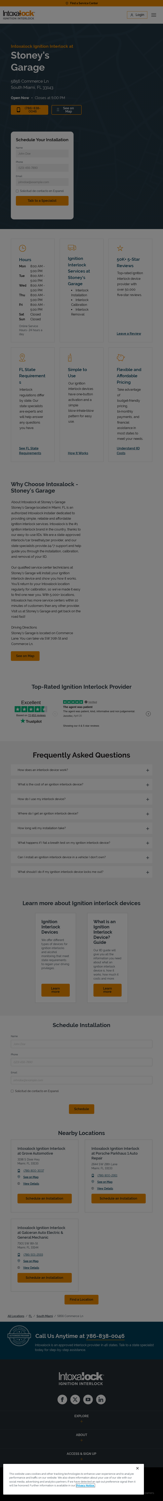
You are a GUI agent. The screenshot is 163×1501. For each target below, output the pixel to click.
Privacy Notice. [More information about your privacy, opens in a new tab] (85, 1485)
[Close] (137, 1468)
